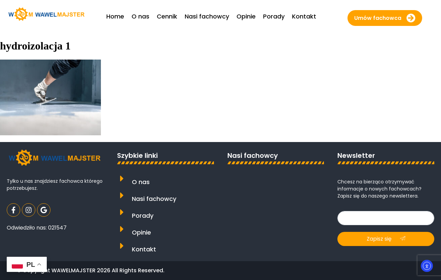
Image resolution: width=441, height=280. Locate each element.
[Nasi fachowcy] (122, 195)
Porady (142, 215)
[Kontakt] (122, 246)
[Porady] (122, 212)
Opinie (141, 232)
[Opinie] (122, 229)
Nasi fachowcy (154, 199)
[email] (385, 218)
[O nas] (122, 178)
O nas (141, 182)
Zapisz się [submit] (386, 239)
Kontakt (144, 249)
